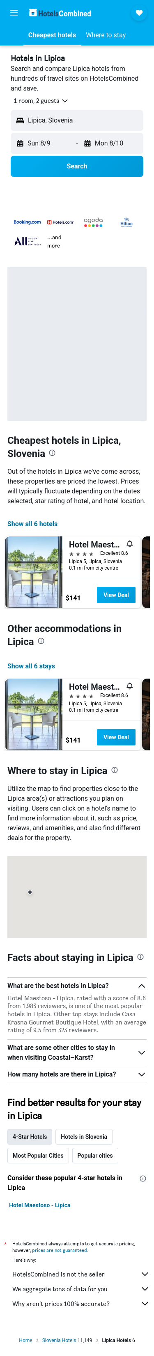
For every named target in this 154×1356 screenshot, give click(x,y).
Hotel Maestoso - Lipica (39, 1205)
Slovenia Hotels (59, 1340)
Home (25, 1340)
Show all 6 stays (31, 666)
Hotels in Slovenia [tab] (84, 1136)
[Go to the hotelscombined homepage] (60, 12)
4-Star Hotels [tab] (30, 1136)
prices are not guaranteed (59, 1250)
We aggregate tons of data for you (81, 1289)
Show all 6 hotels (32, 524)
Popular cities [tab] (95, 1155)
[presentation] (52, 453)
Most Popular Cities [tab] (38, 1155)
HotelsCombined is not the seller (81, 1274)
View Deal (116, 595)
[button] (14, 13)
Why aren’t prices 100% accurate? (81, 1303)
